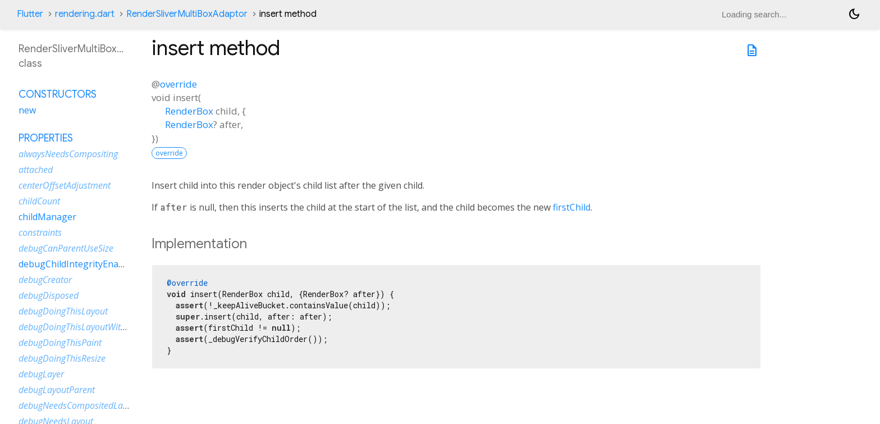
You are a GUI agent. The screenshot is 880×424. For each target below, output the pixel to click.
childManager (47, 217)
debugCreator (45, 279)
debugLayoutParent (57, 390)
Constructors (58, 94)
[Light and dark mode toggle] (854, 14)
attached (36, 169)
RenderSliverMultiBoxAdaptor (186, 14)
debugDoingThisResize (62, 358)
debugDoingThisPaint (60, 342)
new (27, 110)
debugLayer (41, 374)
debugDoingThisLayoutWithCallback (89, 327)
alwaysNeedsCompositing (68, 154)
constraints (40, 232)
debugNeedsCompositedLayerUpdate (91, 405)
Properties (46, 138)
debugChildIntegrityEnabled (77, 264)
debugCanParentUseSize (66, 248)
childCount (39, 201)
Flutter (30, 14)
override (178, 83)
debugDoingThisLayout (63, 311)
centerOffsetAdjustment (65, 185)
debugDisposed (49, 295)
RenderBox (189, 110)
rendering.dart (84, 14)
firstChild (571, 207)
